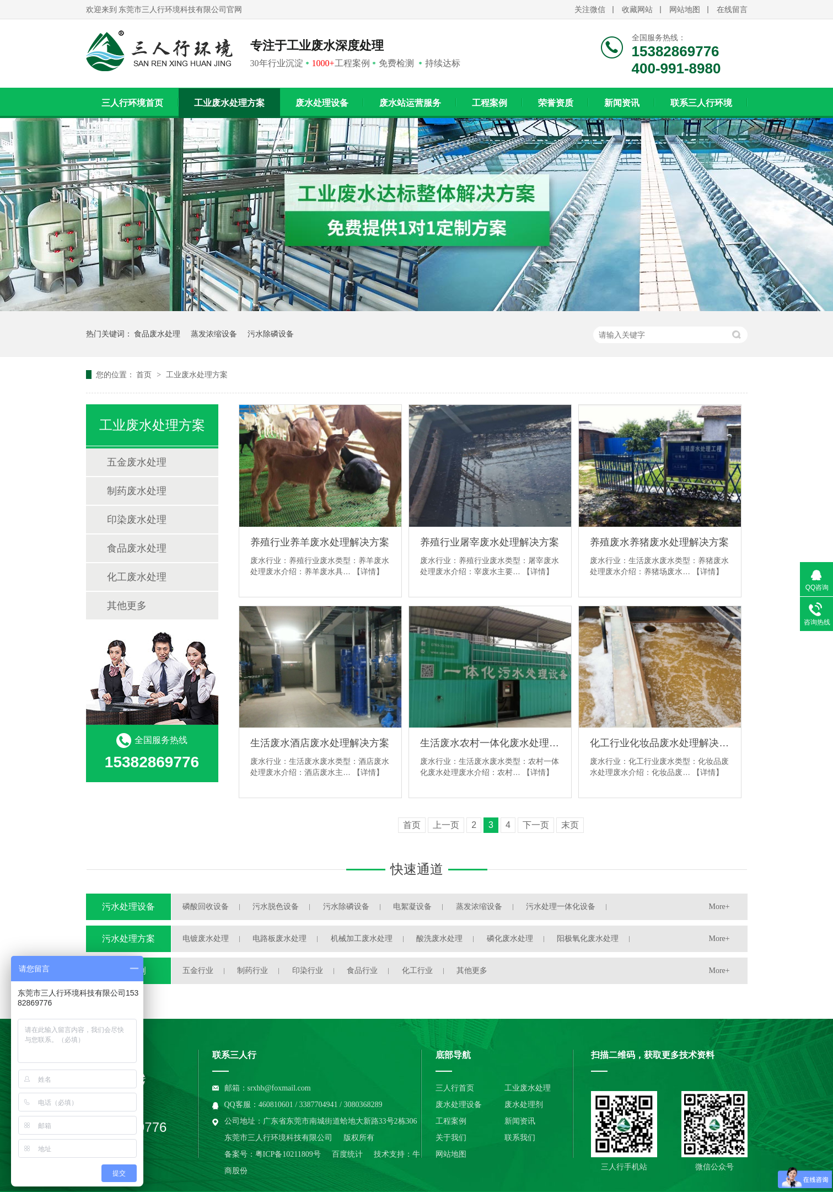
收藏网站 (637, 10)
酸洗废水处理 (439, 938)
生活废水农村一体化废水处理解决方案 (490, 743)
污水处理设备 (128, 906)
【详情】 (368, 571)
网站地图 (684, 10)
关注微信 (589, 10)
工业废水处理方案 (229, 103)
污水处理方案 (128, 938)
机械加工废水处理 (362, 938)
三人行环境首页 (132, 103)
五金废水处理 (136, 462)
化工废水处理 (136, 576)
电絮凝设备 (412, 906)
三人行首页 (455, 1088)
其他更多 (127, 605)
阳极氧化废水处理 (588, 938)
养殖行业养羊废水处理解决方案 (319, 542)
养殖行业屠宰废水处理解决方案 (489, 542)
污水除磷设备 (271, 333)
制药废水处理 (136, 490)
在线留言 (732, 10)
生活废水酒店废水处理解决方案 (319, 743)
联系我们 (519, 1138)
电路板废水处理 (279, 938)
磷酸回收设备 (205, 906)
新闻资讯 (621, 103)
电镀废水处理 (205, 938)
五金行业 (197, 970)
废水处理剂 (523, 1104)
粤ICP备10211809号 (288, 1154)
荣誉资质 (555, 103)
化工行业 (417, 970)
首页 (145, 374)
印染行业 (307, 970)
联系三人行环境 (701, 103)
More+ (719, 906)
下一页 (536, 825)
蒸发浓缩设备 (214, 333)
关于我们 (451, 1138)
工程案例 (489, 103)
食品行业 (362, 970)
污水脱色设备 (275, 906)
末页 (570, 825)
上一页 (446, 825)
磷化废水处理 (510, 938)
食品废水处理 (157, 333)
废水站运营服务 (410, 103)
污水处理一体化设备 (560, 906)
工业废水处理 (527, 1088)
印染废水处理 (136, 519)
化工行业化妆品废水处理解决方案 (660, 743)
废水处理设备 (321, 103)
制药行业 (252, 970)
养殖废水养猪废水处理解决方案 (659, 542)
